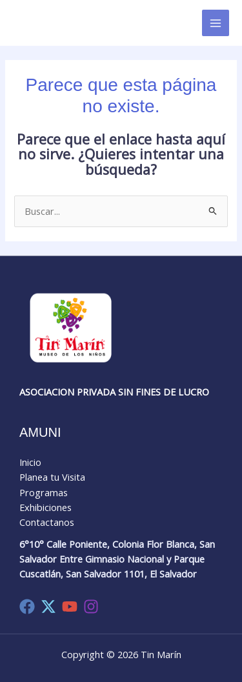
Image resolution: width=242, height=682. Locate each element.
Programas (43, 492)
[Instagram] (91, 606)
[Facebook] (27, 606)
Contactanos (46, 522)
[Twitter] (48, 606)
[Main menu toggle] (215, 23)
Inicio (30, 462)
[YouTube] (69, 606)
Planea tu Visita (52, 476)
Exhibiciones (45, 507)
